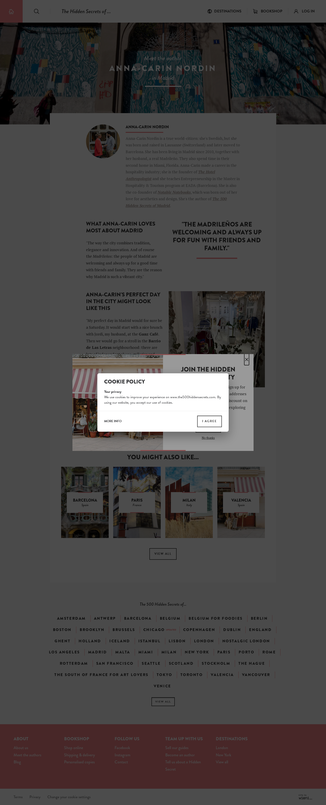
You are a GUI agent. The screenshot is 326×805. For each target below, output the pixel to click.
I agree (209, 421)
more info (113, 421)
